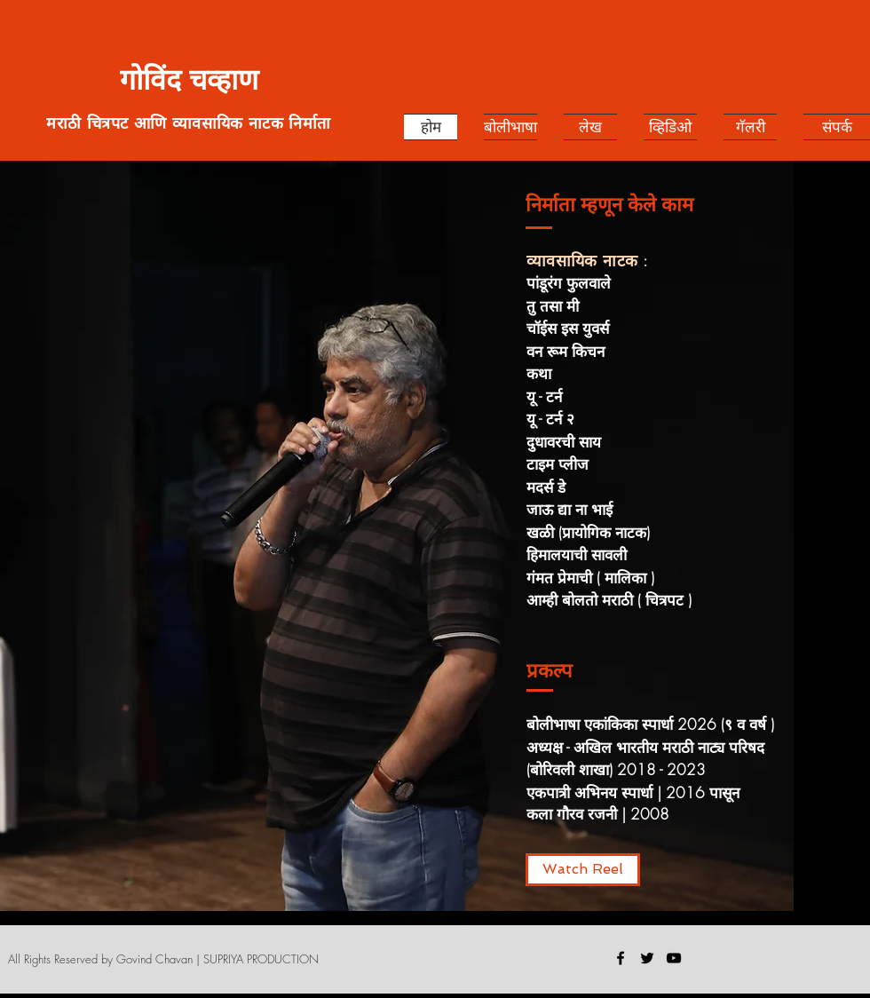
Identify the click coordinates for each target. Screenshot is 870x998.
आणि (153, 122)
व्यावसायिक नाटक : (587, 260)
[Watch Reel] (583, 869)
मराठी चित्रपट (89, 122)
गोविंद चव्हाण (189, 80)
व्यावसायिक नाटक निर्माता (251, 122)
